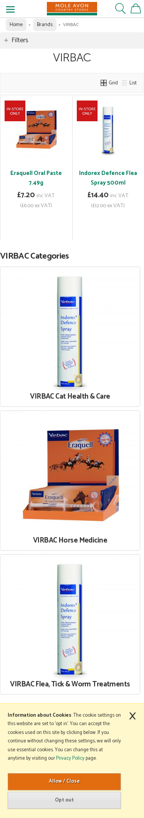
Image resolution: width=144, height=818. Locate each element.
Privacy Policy (70, 758)
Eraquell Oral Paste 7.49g (36, 178)
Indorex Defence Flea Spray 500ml (108, 178)
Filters (20, 40)
